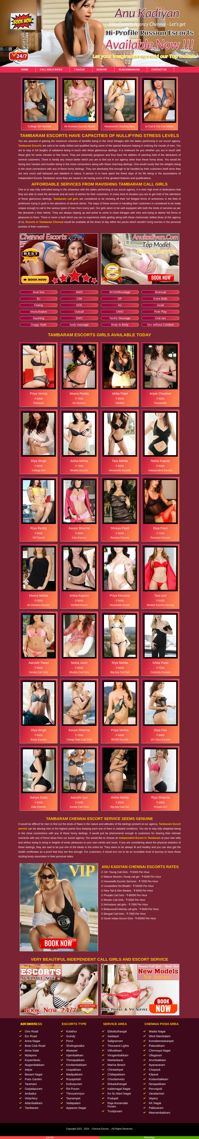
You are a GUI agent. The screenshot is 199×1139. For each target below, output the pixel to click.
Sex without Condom (160, 324)
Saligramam (115, 1041)
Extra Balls (160, 298)
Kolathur (71, 1031)
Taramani (31, 1084)
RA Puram (72, 1088)
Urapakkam (73, 1069)
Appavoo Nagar (76, 1107)
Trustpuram (114, 1111)
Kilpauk (153, 1074)
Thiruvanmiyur (75, 1093)
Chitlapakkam (116, 1074)
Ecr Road (31, 1036)
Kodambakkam (158, 1079)
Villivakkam (114, 1050)
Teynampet (73, 1098)
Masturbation (38, 311)
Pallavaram (156, 1107)
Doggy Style (38, 324)
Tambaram (31, 1107)
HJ (120, 305)
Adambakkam (33, 1103)
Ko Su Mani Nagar (119, 1093)
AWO (79, 292)
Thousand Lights (118, 1045)
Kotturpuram (74, 1084)
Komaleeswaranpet (161, 1041)
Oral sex (160, 318)
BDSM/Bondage (119, 292)
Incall (160, 305)
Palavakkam (157, 1045)
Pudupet (112, 1098)
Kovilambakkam (76, 1064)
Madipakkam (74, 1074)
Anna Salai (32, 1050)
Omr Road (31, 1031)
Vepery (153, 1098)
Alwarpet (71, 1050)
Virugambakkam (117, 1055)
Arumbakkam (157, 1060)
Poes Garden (33, 1079)
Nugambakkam (34, 1064)
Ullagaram (155, 1055)
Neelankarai (115, 1060)
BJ (38, 298)
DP (120, 298)
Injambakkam (74, 1055)
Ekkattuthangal (117, 1031)
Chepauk (154, 1069)
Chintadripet (115, 1069)
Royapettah (73, 1079)
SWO (79, 318)
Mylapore (31, 1055)
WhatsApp (149, 1137)
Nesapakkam (157, 1084)
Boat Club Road (35, 1045)
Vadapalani (73, 1103)
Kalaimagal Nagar (119, 1088)
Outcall (79, 311)
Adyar (28, 1069)
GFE (79, 305)
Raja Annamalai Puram (117, 1104)
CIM (79, 298)
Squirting (38, 318)
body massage (79, 324)
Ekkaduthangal (117, 1084)
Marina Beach (116, 1064)
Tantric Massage (119, 318)
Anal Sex (38, 292)
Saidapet (113, 1036)
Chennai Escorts (100, 1129)
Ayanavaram (157, 1064)
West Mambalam (160, 1036)
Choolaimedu (116, 1079)
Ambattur (31, 1093)
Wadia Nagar (157, 1031)
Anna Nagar (32, 1041)
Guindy (70, 1036)
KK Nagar (155, 1103)
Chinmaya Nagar (160, 1050)
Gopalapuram (33, 1088)
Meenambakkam (159, 1112)
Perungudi (155, 1088)
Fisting (38, 305)
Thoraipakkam (75, 1060)
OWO (119, 311)
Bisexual (160, 292)
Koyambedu (32, 1060)
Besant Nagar (33, 1074)
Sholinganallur (75, 1045)
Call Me (50, 1137)
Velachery (31, 1098)
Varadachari (156, 1093)
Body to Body (120, 324)
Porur (69, 1041)
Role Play (160, 311)
